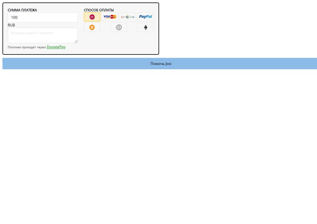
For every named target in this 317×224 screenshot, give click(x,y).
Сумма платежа (22, 10)
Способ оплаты (99, 10)
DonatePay (56, 47)
